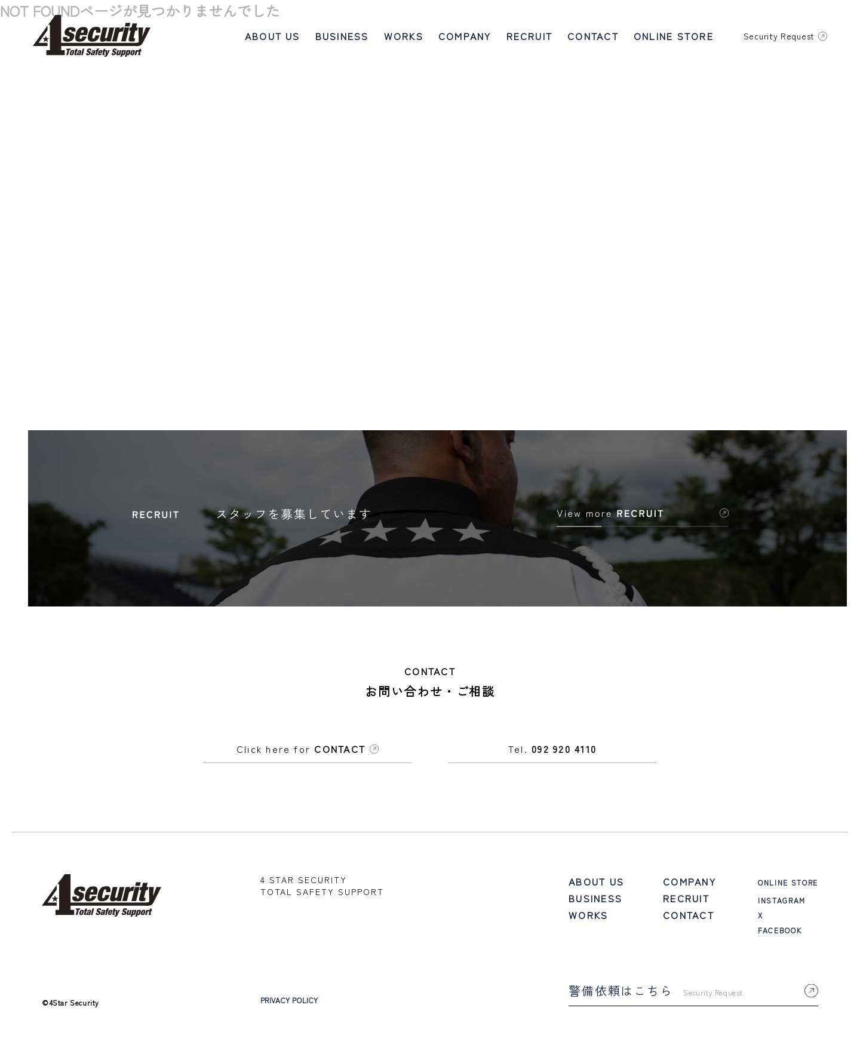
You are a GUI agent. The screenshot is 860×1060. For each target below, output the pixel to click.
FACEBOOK (779, 935)
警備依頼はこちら (693, 995)
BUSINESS (342, 36)
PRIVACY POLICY (289, 1005)
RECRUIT (529, 36)
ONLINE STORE (674, 36)
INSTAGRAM (782, 905)
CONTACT (593, 36)
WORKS (403, 36)
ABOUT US (272, 36)
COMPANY (465, 36)
